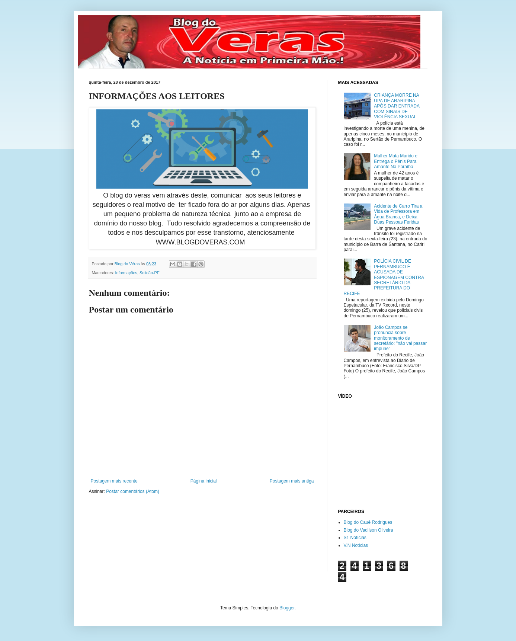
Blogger (287, 607)
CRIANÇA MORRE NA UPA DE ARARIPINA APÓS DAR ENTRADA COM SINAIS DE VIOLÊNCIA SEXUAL (396, 106)
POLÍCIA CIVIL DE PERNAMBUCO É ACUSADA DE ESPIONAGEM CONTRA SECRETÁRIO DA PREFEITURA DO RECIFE (384, 277)
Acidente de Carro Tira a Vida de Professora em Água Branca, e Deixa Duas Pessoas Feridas (398, 214)
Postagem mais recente (114, 481)
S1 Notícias (355, 537)
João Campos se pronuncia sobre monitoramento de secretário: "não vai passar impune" (400, 338)
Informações (126, 272)
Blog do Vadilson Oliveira (368, 530)
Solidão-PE (150, 272)
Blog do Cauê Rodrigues (368, 522)
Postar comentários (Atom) (132, 491)
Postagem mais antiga (292, 481)
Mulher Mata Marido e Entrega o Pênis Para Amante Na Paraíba (395, 161)
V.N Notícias (356, 545)
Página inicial (203, 481)
